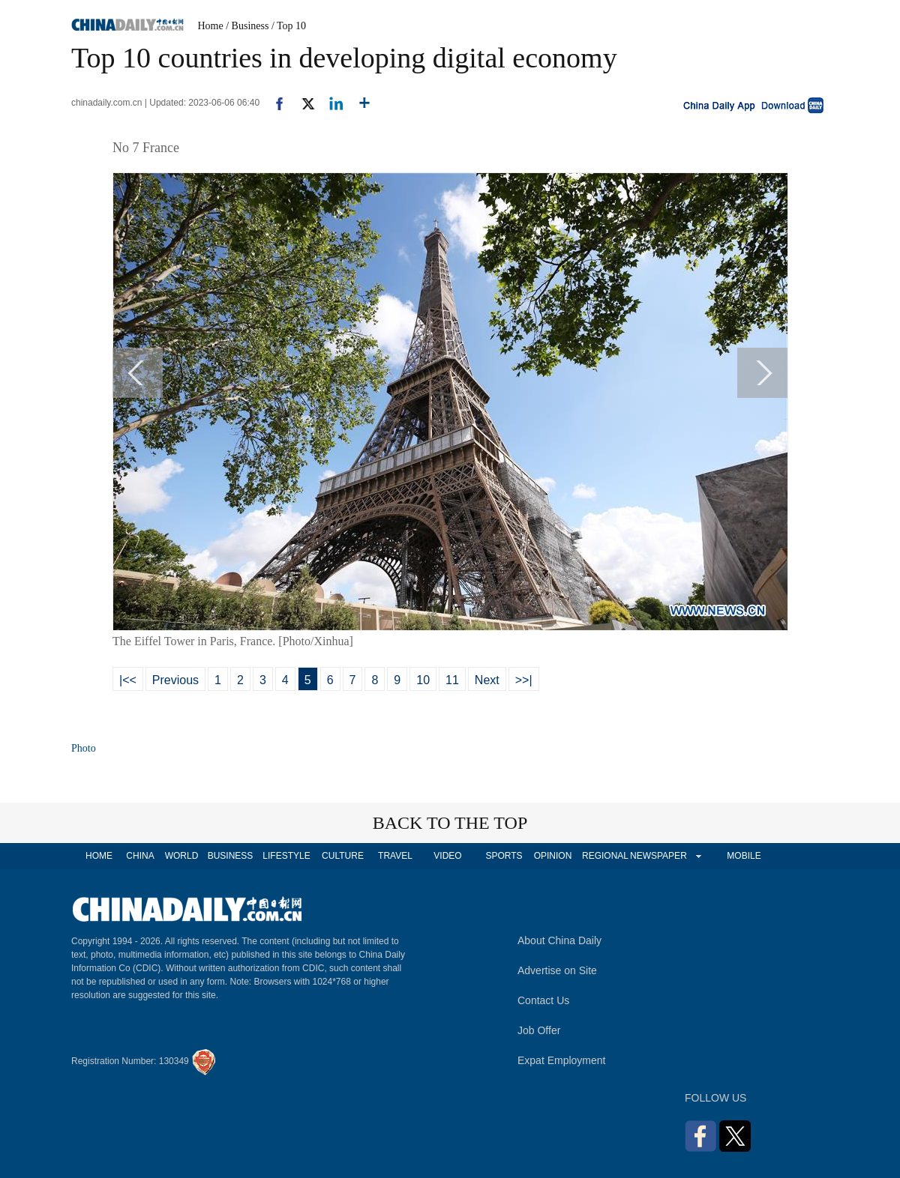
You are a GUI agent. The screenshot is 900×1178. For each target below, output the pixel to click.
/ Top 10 (289, 25)
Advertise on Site (557, 970)
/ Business (247, 25)
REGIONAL (605, 856)
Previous (175, 680)
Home (211, 25)
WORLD (182, 856)
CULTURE (343, 856)
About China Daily (560, 940)
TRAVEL (395, 856)
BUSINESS (231, 856)
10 (423, 680)
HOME (99, 856)
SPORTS (503, 856)
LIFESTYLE (286, 856)
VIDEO (447, 856)
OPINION (553, 856)
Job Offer (539, 1030)
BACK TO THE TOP (450, 823)
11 (452, 680)
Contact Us (543, 1000)
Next (487, 680)
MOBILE (743, 856)
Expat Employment (562, 1060)
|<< (127, 680)
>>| (523, 680)
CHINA (140, 856)
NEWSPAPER (658, 856)
